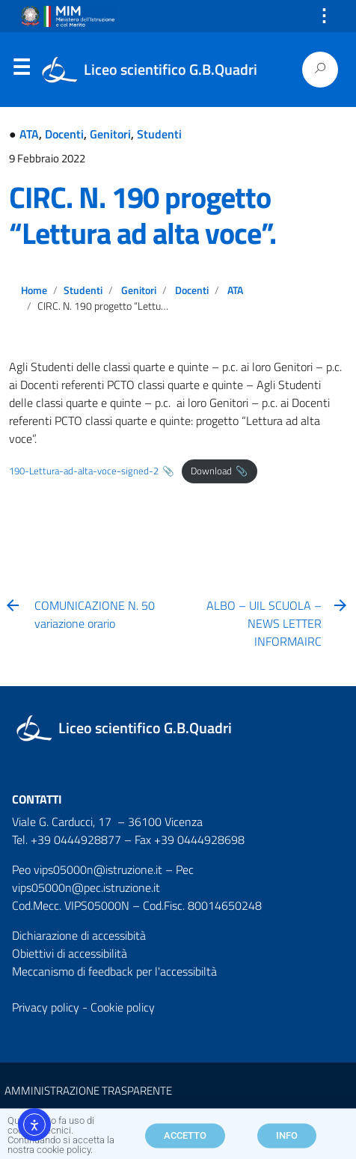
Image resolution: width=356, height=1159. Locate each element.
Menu (21, 70)
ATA (29, 134)
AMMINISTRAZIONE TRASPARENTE (88, 1090)
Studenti (159, 134)
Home (34, 290)
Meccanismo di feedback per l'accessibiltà (114, 971)
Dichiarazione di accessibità (79, 935)
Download (211, 470)
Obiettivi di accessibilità (69, 953)
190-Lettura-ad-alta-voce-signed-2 (84, 470)
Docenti (64, 134)
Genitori (110, 134)
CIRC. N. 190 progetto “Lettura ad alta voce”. (142, 215)
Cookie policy (122, 1007)
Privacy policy (45, 1007)
